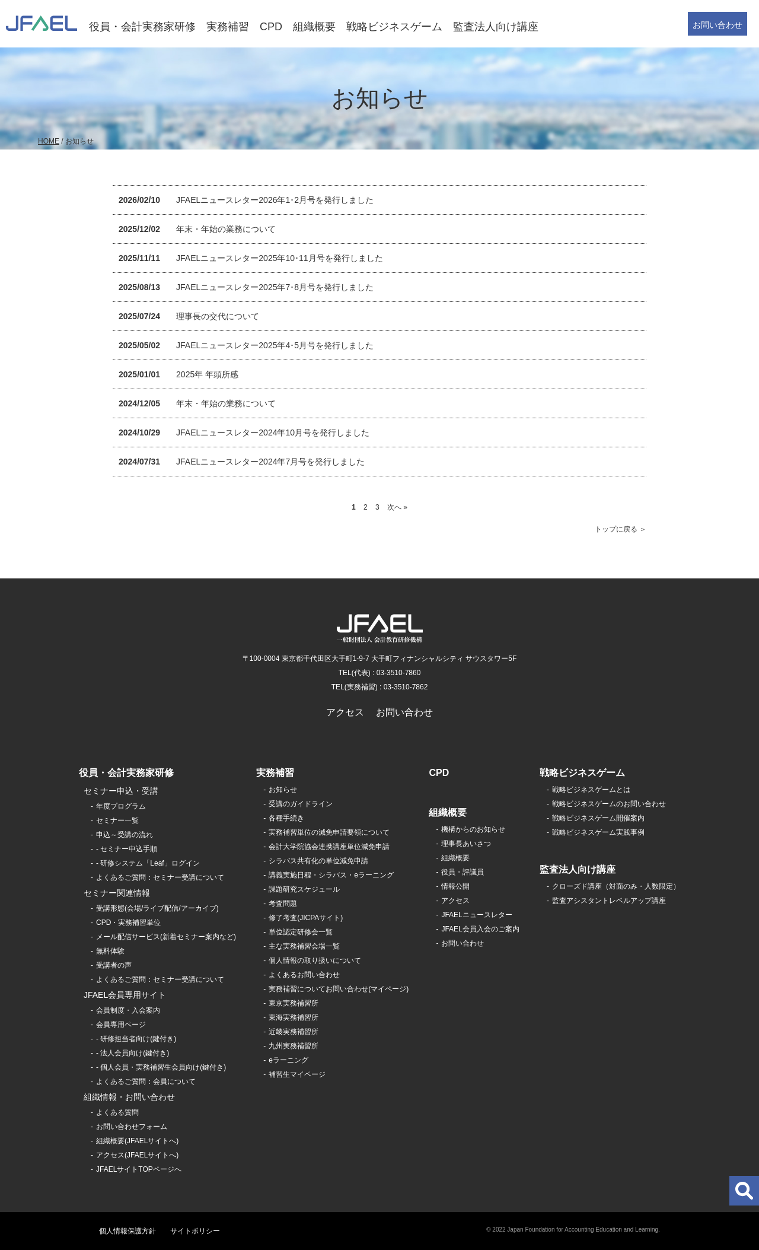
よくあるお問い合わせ (304, 975)
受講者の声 (114, 965)
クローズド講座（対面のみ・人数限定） (616, 886)
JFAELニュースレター (476, 915)
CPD (271, 27)
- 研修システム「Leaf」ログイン (148, 863)
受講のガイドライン (301, 804)
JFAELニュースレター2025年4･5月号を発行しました (275, 345)
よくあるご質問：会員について (146, 1081)
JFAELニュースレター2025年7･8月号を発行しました (275, 287)
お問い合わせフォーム (131, 1126)
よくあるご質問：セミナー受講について (160, 877)
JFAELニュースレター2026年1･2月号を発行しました (275, 200)
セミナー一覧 (117, 820)
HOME (48, 141)
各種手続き (286, 818)
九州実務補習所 (293, 1046)
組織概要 (314, 27)
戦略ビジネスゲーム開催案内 (598, 818)
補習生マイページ (297, 1074)
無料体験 (110, 951)
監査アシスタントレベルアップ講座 (609, 900)
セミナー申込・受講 (121, 791)
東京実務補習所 (293, 1003)
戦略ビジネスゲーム (394, 27)
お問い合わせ (717, 25)
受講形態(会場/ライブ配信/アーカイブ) (157, 908)
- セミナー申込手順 (126, 849)
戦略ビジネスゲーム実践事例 (598, 832)
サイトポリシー (195, 1231)
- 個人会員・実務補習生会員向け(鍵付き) (161, 1067)
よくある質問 (117, 1112)
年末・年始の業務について (226, 229)
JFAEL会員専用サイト (125, 995)
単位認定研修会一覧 (301, 932)
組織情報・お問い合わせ (129, 1097)
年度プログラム (121, 806)
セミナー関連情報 (117, 893)
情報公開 (455, 886)
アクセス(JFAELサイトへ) (137, 1155)
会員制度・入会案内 (128, 1010)
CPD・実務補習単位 (128, 922)
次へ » (397, 507)
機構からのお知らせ (473, 829)
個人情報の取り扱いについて (315, 960)
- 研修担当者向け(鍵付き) (136, 1039)
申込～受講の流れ (124, 835)
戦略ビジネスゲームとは (591, 789)
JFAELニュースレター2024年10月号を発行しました (272, 432)
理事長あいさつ (466, 843)
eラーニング (288, 1060)
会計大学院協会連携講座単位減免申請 (329, 846)
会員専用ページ (121, 1024)
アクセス (345, 712)
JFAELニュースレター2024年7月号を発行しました (270, 461)
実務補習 (227, 27)
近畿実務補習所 (293, 1032)
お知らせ (283, 789)
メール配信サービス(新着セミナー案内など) (166, 937)
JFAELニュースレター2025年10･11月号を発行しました (279, 258)
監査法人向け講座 (495, 27)
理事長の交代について (217, 316)
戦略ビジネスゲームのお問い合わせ (609, 804)
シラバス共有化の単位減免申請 (318, 861)
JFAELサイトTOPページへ (138, 1169)
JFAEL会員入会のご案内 (480, 929)
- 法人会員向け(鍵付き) (132, 1053)
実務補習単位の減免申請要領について (329, 832)
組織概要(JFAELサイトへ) (137, 1141)
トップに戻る (616, 529)
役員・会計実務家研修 (142, 27)
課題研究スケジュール (304, 889)
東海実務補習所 (293, 1017)
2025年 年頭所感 (207, 374)
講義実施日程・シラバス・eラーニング (331, 875)
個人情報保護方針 (127, 1231)
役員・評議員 (462, 872)
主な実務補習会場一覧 (304, 946)
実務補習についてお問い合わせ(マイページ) (339, 989)
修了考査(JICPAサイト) (306, 918)
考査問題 (283, 903)
